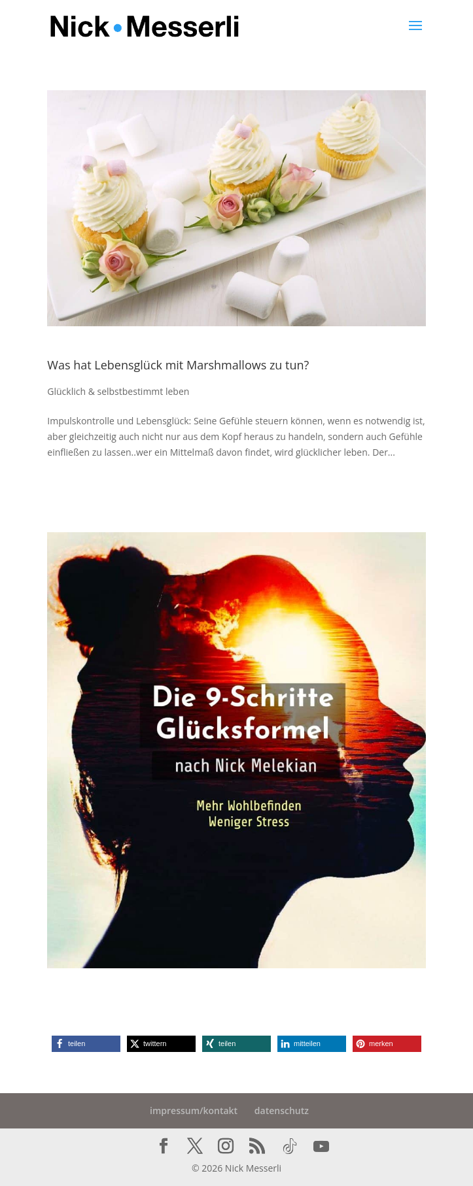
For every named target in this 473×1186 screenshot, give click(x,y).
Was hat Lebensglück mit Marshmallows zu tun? (178, 365)
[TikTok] (290, 1147)
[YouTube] (321, 1147)
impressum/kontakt (193, 1110)
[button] (86, 1044)
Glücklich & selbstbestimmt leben (118, 391)
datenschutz (281, 1110)
